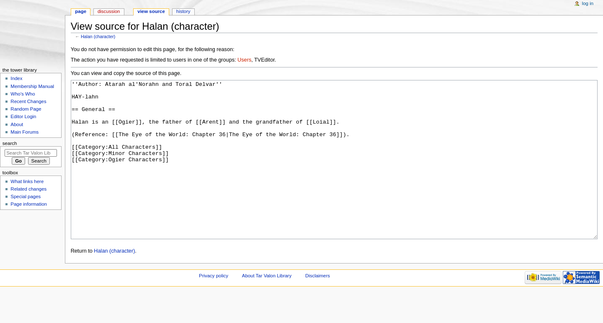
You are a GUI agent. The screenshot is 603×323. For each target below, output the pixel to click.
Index (16, 78)
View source (151, 11)
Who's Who (22, 93)
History (183, 11)
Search (10, 143)
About (16, 124)
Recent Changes (28, 101)
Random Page (25, 108)
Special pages (25, 196)
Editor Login (23, 116)
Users (244, 60)
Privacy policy (213, 307)
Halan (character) (98, 36)
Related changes (28, 188)
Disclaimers (317, 307)
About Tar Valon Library (266, 307)
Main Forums (24, 131)
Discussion (109, 11)
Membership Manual (32, 86)
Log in (587, 3)
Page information (28, 204)
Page (80, 11)
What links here (27, 181)
